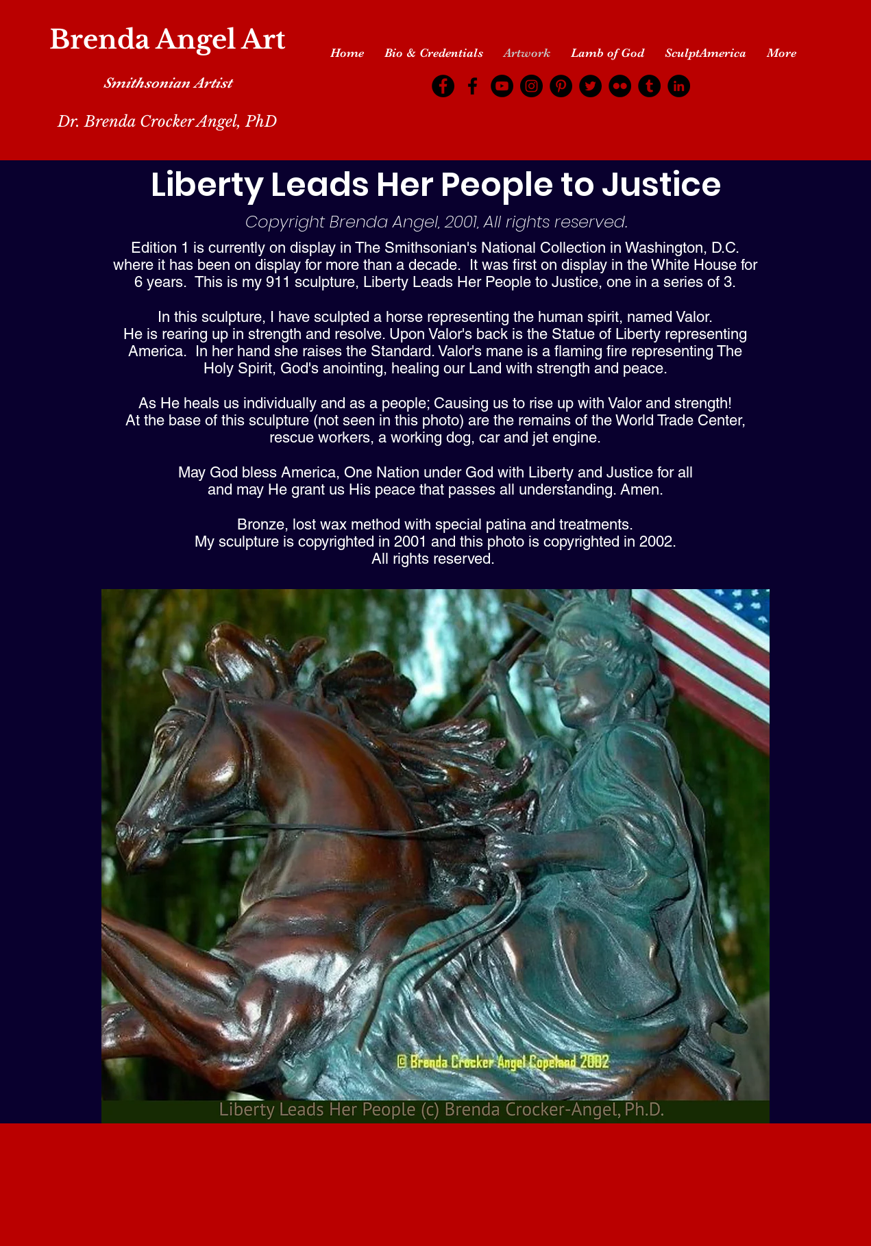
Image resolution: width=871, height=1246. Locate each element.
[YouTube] (502, 86)
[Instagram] (531, 86)
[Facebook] (443, 86)
